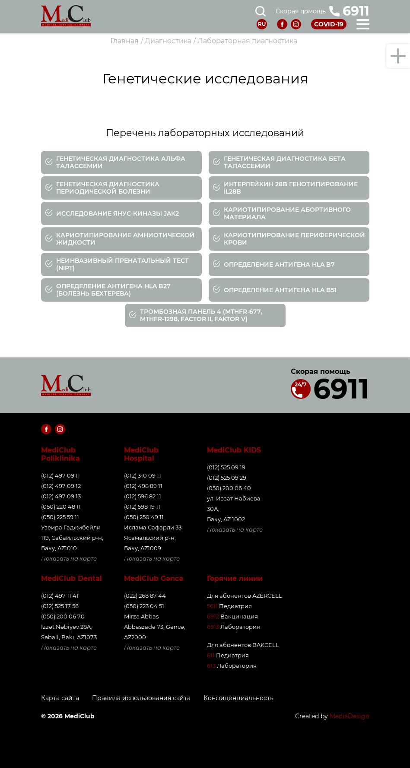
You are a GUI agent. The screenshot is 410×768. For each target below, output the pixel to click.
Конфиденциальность (238, 698)
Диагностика (168, 41)
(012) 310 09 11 (142, 475)
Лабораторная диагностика (247, 41)
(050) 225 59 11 (60, 516)
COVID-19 (328, 24)
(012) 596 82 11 (142, 496)
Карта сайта (60, 698)
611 (211, 655)
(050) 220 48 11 (61, 506)
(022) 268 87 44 (145, 595)
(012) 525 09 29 (226, 477)
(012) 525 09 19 (226, 467)
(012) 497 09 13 (61, 496)
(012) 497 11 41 (60, 595)
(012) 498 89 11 (143, 485)
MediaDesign (349, 716)
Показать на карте (69, 558)
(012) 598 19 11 (142, 506)
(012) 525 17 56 (60, 605)
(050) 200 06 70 (63, 616)
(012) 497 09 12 (61, 485)
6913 (213, 626)
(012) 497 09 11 (60, 475)
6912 (213, 616)
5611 (212, 605)
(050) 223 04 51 (144, 605)
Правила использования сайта (141, 698)
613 (211, 665)
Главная (125, 41)
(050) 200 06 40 (229, 487)
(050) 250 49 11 (144, 516)
